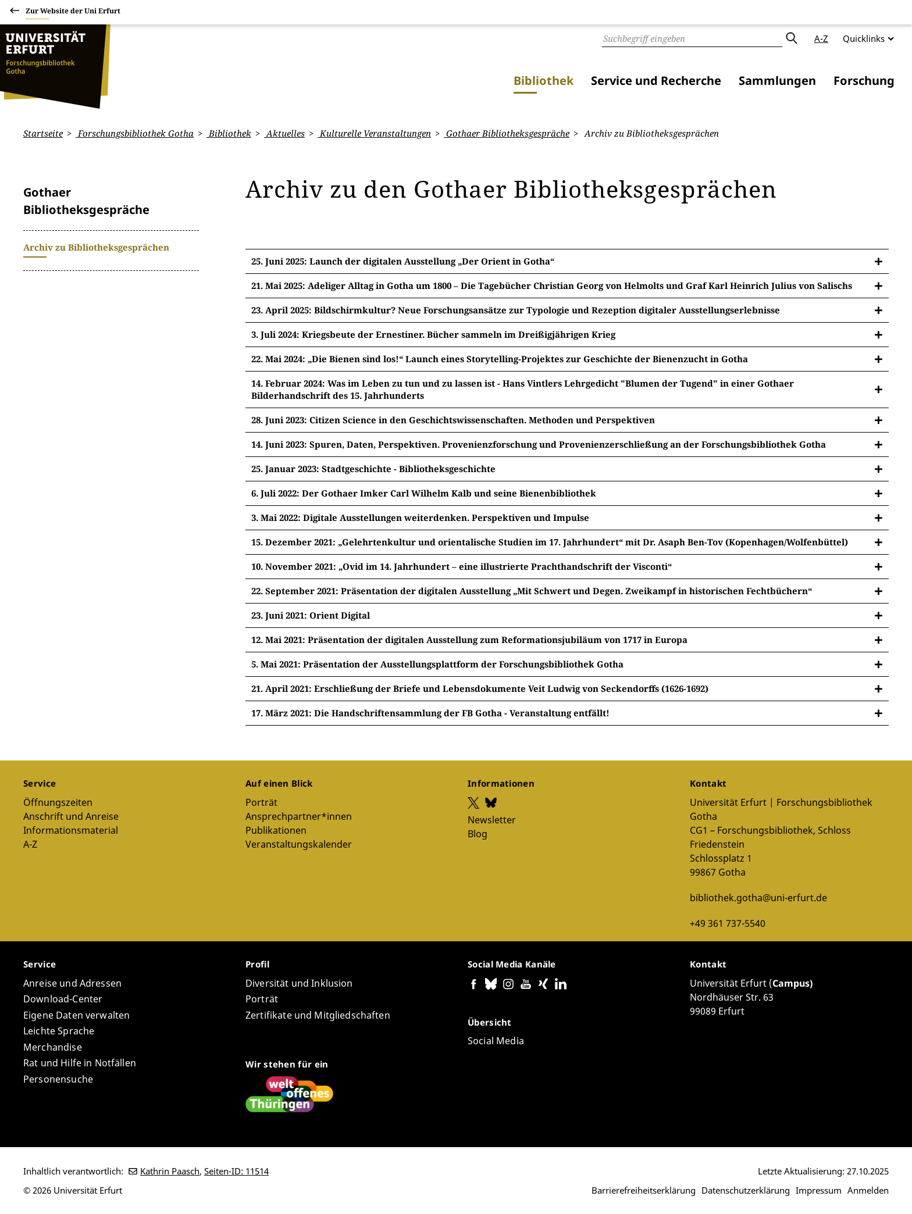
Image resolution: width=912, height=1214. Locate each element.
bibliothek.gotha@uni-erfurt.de (758, 897)
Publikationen (276, 829)
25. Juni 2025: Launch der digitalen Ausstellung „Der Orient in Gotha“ (402, 261)
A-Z (821, 38)
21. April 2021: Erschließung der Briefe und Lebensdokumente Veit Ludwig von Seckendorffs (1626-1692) (479, 688)
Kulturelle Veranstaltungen (374, 133)
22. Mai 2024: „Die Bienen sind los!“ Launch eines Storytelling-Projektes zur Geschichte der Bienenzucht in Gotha (499, 359)
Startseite (43, 133)
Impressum (819, 1190)
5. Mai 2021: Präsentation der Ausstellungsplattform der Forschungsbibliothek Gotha (437, 664)
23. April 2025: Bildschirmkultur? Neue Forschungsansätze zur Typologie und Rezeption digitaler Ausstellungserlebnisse (515, 310)
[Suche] (692, 38)
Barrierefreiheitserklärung (644, 1190)
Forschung (864, 80)
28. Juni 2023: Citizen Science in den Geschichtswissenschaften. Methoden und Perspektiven (453, 420)
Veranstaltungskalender (298, 843)
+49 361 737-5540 (727, 922)
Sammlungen (777, 80)
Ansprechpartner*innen (298, 815)
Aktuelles (284, 133)
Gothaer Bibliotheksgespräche (506, 133)
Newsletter (492, 819)
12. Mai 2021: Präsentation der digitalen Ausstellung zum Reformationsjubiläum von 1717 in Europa (469, 639)
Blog (477, 833)
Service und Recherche (656, 80)
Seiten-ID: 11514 (236, 1171)
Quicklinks (864, 38)
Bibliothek (543, 80)
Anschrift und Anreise (71, 815)
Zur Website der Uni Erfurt (73, 12)
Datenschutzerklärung (745, 1190)
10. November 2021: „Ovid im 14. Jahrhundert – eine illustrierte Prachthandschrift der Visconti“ (461, 566)
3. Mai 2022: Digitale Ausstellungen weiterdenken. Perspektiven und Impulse (420, 517)
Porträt (261, 801)
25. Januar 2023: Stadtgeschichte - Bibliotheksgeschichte (373, 468)
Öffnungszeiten (57, 801)
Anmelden (868, 1190)
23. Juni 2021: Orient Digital (310, 615)
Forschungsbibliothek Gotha (135, 133)
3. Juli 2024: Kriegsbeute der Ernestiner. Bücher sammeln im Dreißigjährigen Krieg (433, 334)
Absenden (791, 38)
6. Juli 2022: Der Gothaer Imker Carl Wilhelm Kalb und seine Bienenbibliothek (423, 493)
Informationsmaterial (70, 829)
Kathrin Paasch (170, 1171)
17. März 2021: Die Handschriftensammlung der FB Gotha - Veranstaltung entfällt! (430, 713)
